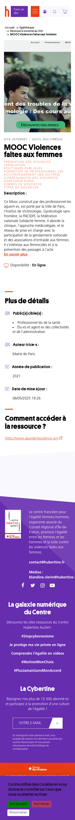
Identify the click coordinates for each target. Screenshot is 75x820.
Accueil (9, 27)
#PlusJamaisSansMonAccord (37, 671)
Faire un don (19, 11)
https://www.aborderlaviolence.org (31, 439)
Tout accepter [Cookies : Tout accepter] (18, 804)
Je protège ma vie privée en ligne (37, 645)
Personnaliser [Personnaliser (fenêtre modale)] (18, 812)
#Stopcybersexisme (37, 636)
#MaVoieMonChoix (37, 662)
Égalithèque (27, 27)
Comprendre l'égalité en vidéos (37, 654)
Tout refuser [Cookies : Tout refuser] (41, 804)
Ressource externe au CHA (26, 31)
